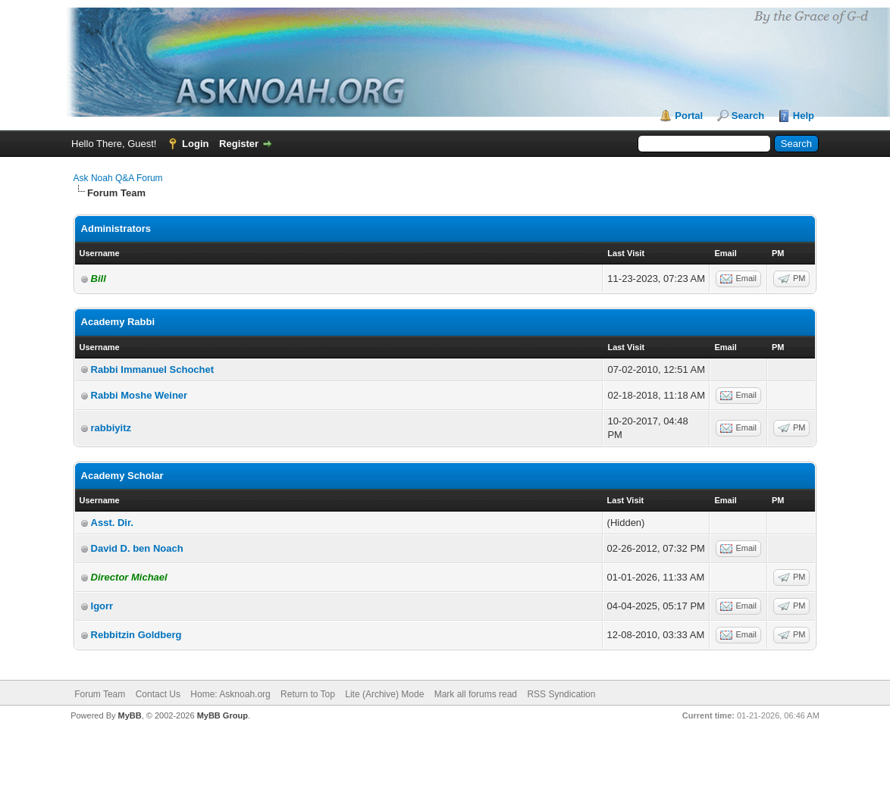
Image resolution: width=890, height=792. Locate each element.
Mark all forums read (475, 694)
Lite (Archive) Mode (384, 694)
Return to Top (307, 694)
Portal (689, 115)
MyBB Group (222, 715)
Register (239, 143)
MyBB (130, 715)
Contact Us (158, 694)
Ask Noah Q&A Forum (118, 178)
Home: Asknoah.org (230, 694)
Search (748, 115)
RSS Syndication (561, 694)
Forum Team (99, 694)
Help (803, 115)
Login (195, 143)
